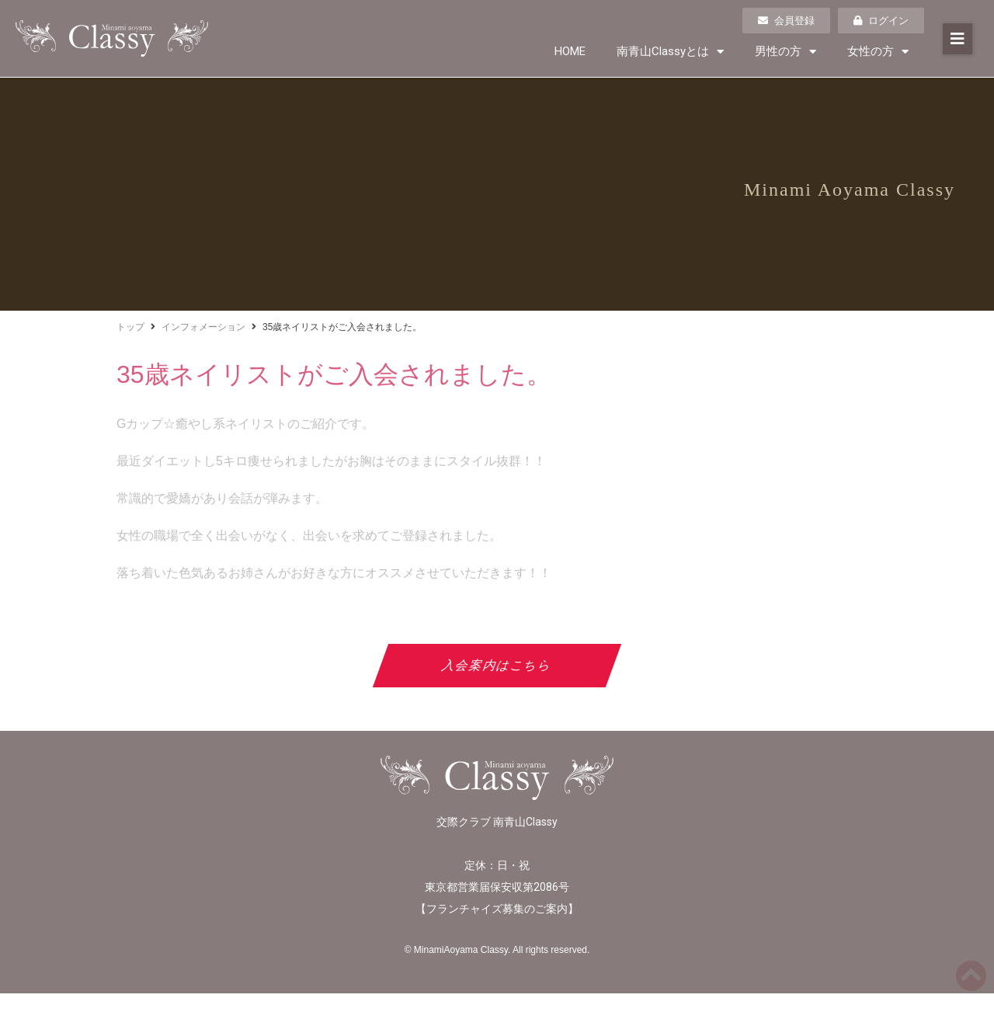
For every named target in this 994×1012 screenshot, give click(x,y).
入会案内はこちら (497, 665)
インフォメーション (203, 327)
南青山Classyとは (670, 51)
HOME (570, 51)
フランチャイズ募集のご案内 (497, 908)
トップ (130, 327)
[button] (957, 38)
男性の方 (785, 51)
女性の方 (878, 51)
